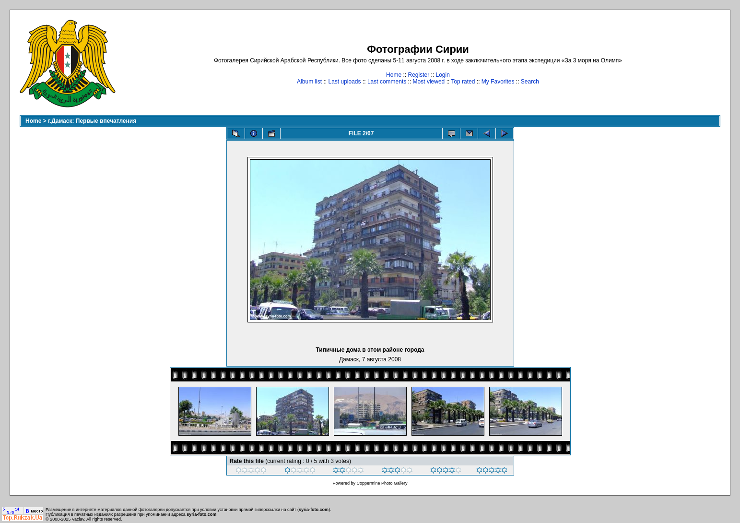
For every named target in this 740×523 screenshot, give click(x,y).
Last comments (386, 81)
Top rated (463, 81)
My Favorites (498, 81)
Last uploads (344, 81)
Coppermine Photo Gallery (381, 483)
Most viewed (429, 81)
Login (443, 74)
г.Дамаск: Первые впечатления (92, 121)
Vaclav (78, 519)
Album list (309, 81)
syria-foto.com (314, 509)
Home (393, 74)
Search (530, 81)
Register (418, 74)
